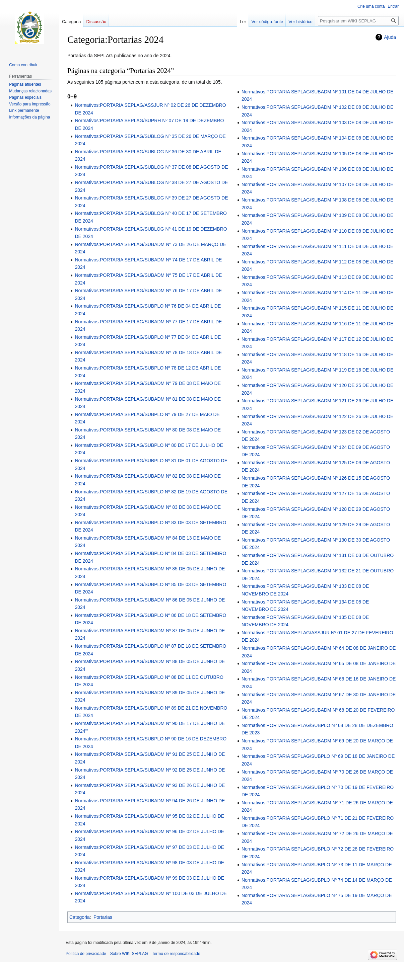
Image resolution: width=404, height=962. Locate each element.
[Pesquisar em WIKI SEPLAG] (358, 20)
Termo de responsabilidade (176, 953)
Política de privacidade (86, 953)
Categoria (79, 917)
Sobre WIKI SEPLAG (129, 953)
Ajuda (390, 37)
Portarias (102, 917)
